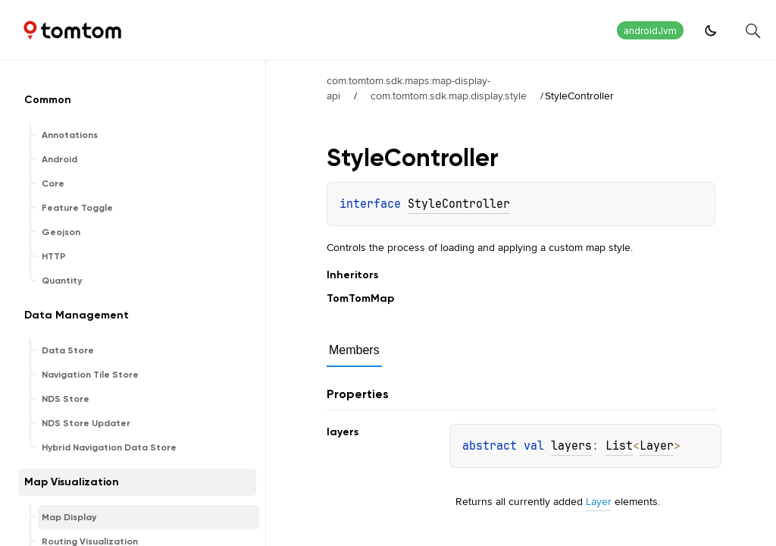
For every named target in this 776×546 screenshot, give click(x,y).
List (619, 445)
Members (354, 350)
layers (571, 445)
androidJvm (650, 30)
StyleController (459, 204)
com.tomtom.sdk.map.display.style (449, 95)
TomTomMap (360, 298)
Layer (657, 445)
